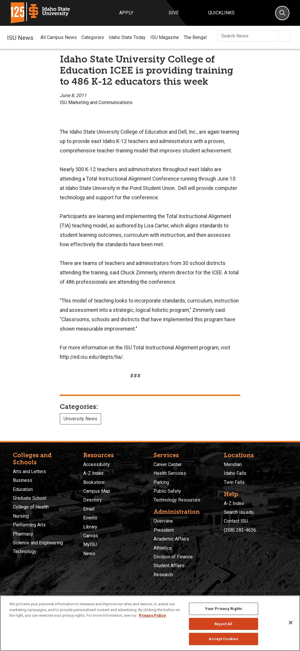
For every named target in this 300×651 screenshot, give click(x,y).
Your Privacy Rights (223, 608)
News (89, 553)
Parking (161, 482)
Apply (126, 13)
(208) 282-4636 (240, 530)
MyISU (90, 544)
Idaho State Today (127, 37)
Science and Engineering (38, 542)
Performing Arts (29, 525)
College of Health (31, 507)
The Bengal (195, 37)
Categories (92, 37)
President (164, 530)
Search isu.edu (239, 512)
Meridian (233, 464)
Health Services (170, 473)
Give (174, 13)
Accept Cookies (223, 639)
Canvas (90, 535)
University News (80, 418)
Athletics (163, 548)
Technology (24, 551)
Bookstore (94, 482)
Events (90, 518)
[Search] (282, 13)
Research (163, 574)
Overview (163, 521)
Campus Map (96, 491)
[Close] (290, 622)
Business (22, 480)
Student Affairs (169, 565)
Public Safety (167, 491)
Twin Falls (234, 482)
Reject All (223, 624)
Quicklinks (221, 13)
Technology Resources (177, 500)
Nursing (21, 516)
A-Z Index (93, 473)
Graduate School (29, 498)
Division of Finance (173, 557)
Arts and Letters (29, 471)
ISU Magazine (164, 37)
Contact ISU (236, 521)
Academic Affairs (171, 539)
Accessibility (96, 464)
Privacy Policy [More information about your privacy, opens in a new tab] (152, 615)
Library (90, 527)
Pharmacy (23, 534)
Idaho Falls (235, 473)
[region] (150, 623)
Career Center (168, 464)
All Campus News (58, 37)
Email (88, 509)
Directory (92, 500)
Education (23, 489)
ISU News (20, 37)
